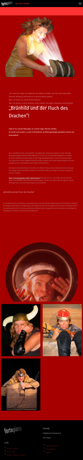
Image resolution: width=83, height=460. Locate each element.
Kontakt (47, 456)
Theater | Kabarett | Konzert (16, 458)
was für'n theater (22, 3)
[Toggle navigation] (80, 3)
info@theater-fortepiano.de (52, 435)
